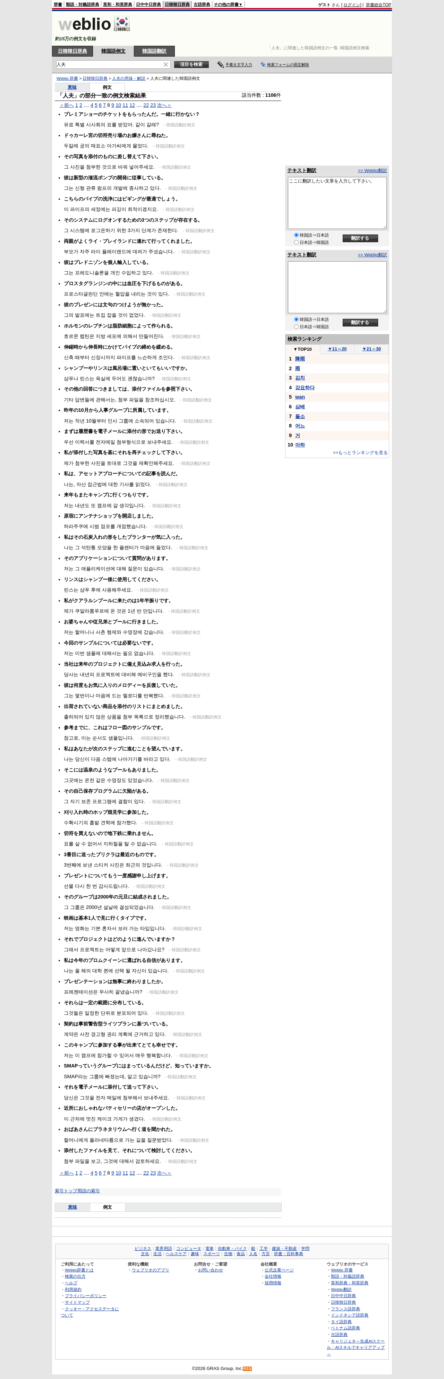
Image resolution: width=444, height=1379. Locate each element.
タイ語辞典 (341, 1321)
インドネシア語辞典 (349, 1315)
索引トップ (66, 1190)
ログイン (351, 4)
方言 (266, 1254)
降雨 (300, 358)
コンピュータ (188, 1248)
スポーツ (211, 1254)
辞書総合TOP (378, 4)
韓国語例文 (113, 51)
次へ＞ (164, 105)
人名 (253, 1254)
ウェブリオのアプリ (150, 1270)
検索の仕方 (75, 1276)
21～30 (371, 348)
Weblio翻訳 (341, 1289)
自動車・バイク (232, 1248)
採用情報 (273, 1282)
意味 (72, 87)
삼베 (300, 406)
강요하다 (305, 387)
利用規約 (73, 1289)
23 (153, 105)
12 (132, 105)
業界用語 (163, 1248)
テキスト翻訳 (301, 170)
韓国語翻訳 (154, 51)
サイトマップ (77, 1302)
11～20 (337, 348)
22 (146, 105)
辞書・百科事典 (288, 1254)
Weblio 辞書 (67, 78)
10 (118, 105)
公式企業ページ (279, 1270)
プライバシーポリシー (85, 1295)
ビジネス (143, 1248)
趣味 (195, 1254)
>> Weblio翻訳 (372, 170)
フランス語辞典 (345, 1308)
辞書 (58, 4)
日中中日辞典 (148, 4)
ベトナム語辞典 (345, 1328)
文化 (145, 1254)
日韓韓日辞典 (177, 4)
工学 (263, 1248)
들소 (300, 416)
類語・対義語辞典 (82, 4)
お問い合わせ (210, 1270)
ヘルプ (71, 1282)
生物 (228, 1254)
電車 (209, 1248)
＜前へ (66, 105)
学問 (305, 1248)
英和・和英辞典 (117, 4)
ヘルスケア (176, 1254)
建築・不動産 (284, 1248)
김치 (300, 378)
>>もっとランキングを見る (360, 452)
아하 (300, 445)
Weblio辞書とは (79, 1270)
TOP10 (302, 349)
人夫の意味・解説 (128, 78)
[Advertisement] (265, 28)
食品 (241, 1254)
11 (125, 105)
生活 (157, 1254)
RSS (248, 1369)
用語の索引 (88, 1190)
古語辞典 (202, 4)
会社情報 (273, 1276)
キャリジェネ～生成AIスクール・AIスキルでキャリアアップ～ (356, 1347)
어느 (300, 425)
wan (300, 397)
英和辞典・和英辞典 (349, 1282)
